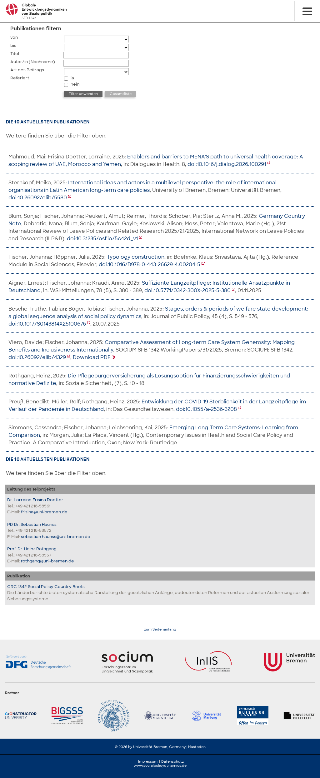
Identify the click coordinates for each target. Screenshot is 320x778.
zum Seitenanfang (160, 629)
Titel (14, 53)
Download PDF (92, 357)
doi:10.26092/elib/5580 (37, 197)
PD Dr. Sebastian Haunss (32, 524)
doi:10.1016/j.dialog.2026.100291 (227, 164)
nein (75, 84)
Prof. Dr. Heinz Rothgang (32, 548)
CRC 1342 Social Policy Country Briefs (46, 586)
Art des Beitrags (27, 69)
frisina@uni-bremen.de (44, 512)
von (14, 37)
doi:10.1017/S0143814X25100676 (47, 324)
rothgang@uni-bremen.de (47, 561)
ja (72, 78)
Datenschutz (172, 761)
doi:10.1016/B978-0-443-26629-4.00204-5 (149, 264)
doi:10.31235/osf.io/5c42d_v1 (102, 238)
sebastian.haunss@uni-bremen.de (55, 536)
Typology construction (135, 257)
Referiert (19, 78)
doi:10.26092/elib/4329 (37, 357)
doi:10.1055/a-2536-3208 (206, 409)
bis (13, 45)
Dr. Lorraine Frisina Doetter (35, 499)
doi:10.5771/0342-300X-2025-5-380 (187, 290)
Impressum (148, 761)
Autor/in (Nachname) (32, 61)
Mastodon (197, 747)
